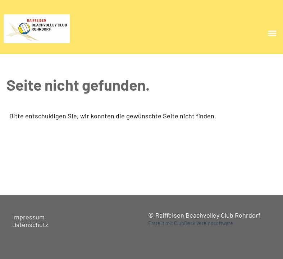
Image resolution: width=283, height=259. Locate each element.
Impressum (28, 217)
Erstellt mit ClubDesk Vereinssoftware (190, 223)
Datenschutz (30, 224)
